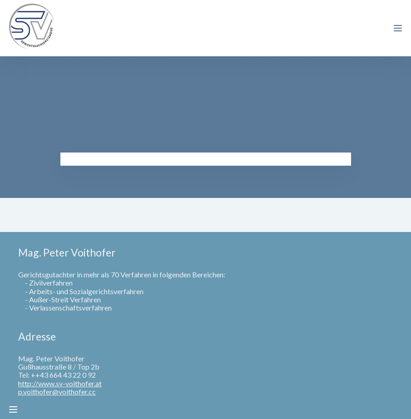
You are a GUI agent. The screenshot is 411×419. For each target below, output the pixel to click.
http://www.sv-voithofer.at (60, 384)
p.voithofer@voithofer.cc (57, 392)
